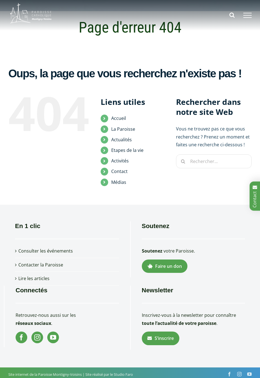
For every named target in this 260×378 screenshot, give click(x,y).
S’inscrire (160, 338)
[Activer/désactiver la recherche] (232, 15)
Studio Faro (123, 374)
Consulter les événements (45, 251)
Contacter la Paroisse (40, 265)
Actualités (121, 140)
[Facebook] (21, 337)
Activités (120, 161)
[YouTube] (53, 337)
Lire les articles (33, 278)
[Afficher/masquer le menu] (247, 15)
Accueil (118, 118)
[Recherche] (183, 161)
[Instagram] (37, 337)
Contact (119, 171)
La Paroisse (123, 129)
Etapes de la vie (127, 150)
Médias (118, 182)
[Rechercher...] (214, 161)
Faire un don (164, 266)
